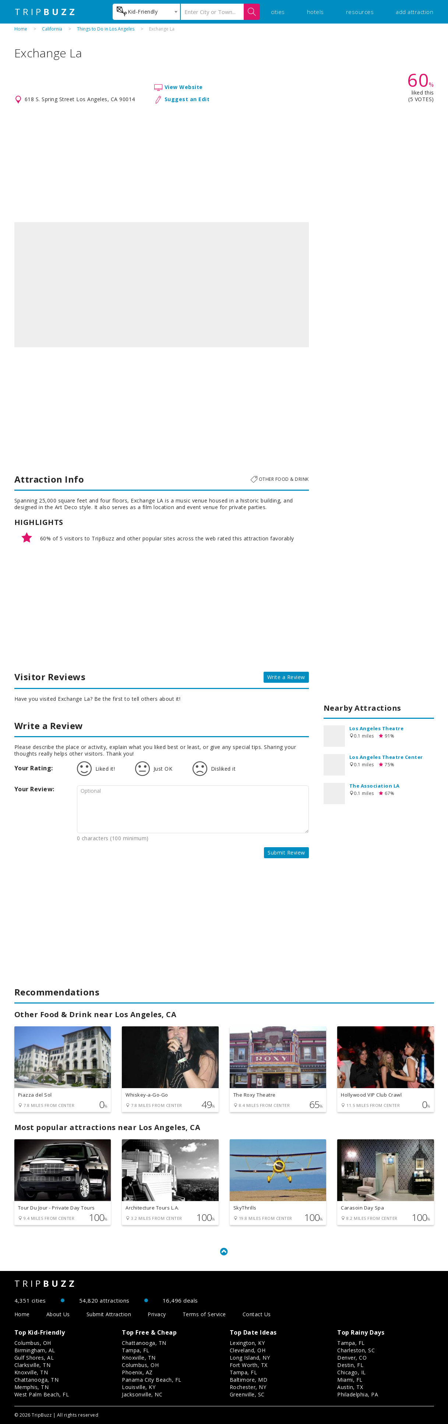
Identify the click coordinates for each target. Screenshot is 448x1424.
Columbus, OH (32, 1342)
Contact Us (257, 1314)
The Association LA (374, 785)
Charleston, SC (356, 1350)
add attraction (414, 11)
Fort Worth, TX (249, 1364)
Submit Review (286, 852)
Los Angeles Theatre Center (386, 757)
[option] (161, 284)
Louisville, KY (138, 1387)
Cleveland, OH (248, 1350)
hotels (315, 11)
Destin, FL (350, 1364)
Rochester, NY (248, 1387)
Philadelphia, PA (357, 1394)
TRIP (46, 11)
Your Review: (34, 789)
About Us (58, 1314)
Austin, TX (350, 1387)
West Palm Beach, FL (41, 1394)
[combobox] (146, 12)
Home (20, 29)
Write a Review (286, 677)
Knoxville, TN (31, 1372)
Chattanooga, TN (36, 1379)
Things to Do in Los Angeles (105, 29)
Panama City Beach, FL (151, 1379)
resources (360, 11)
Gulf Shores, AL (34, 1357)
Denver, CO (352, 1357)
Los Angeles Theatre (376, 728)
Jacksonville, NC (142, 1394)
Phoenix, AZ (137, 1372)
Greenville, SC (247, 1394)
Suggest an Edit (187, 99)
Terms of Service (204, 1314)
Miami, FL (350, 1379)
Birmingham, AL (34, 1350)
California (52, 29)
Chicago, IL (351, 1372)
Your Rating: (33, 768)
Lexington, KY (247, 1342)
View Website (184, 87)
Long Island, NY (250, 1357)
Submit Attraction (109, 1314)
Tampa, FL (135, 1350)
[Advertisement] (224, 163)
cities (278, 11)
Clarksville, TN (32, 1364)
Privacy (157, 1314)
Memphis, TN (31, 1387)
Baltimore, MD (249, 1379)
